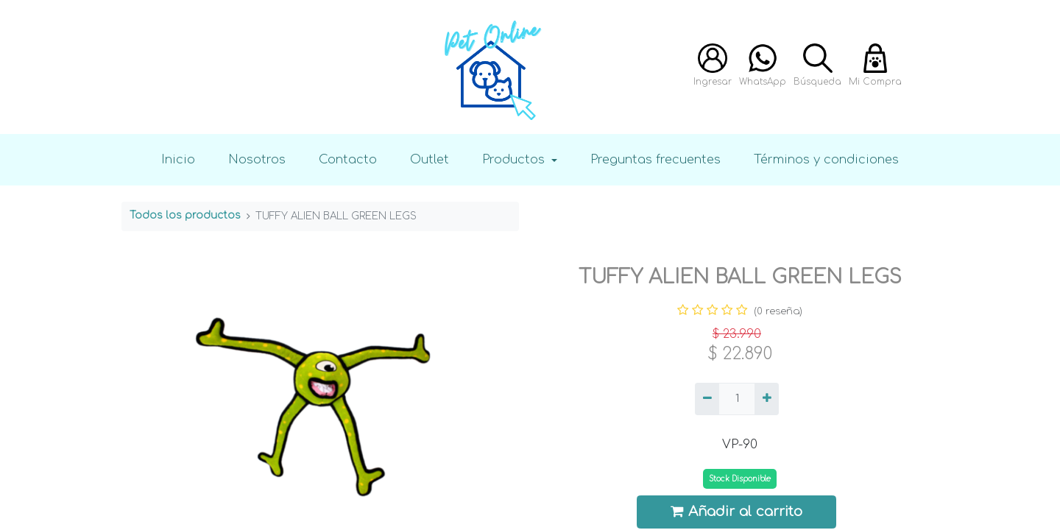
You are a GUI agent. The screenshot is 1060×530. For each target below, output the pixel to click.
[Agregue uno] (767, 399)
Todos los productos (185, 215)
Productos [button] (515, 159)
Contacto (348, 159)
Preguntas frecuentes (655, 159)
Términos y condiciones (826, 159)
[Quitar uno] (707, 399)
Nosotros (257, 159)
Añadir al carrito (737, 511)
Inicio (178, 159)
